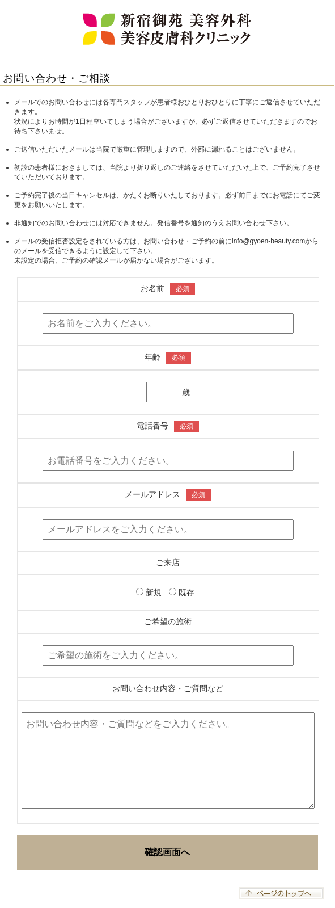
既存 (181, 592)
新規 (150, 592)
